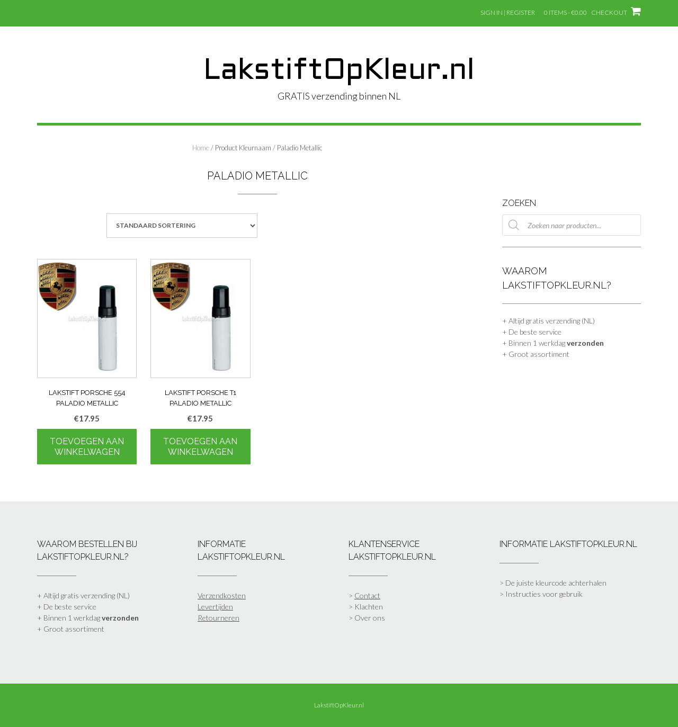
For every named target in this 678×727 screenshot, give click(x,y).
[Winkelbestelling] (181, 225)
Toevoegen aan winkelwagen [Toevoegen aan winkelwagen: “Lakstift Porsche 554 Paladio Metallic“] (87, 446)
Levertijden (215, 606)
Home (200, 147)
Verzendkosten (222, 595)
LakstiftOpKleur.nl (339, 71)
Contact (367, 595)
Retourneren (218, 617)
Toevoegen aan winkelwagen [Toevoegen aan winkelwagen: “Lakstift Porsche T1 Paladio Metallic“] (200, 446)
